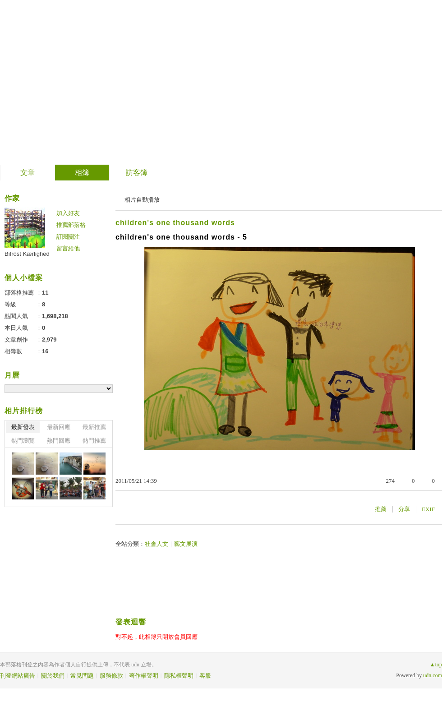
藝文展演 (186, 543)
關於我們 (52, 675)
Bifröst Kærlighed (27, 253)
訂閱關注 (68, 236)
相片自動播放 (142, 199)
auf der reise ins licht (97, 79)
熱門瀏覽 (23, 440)
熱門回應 (58, 440)
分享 (404, 509)
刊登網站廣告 (17, 675)
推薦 (381, 509)
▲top (436, 664)
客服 (205, 675)
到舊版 (206, 82)
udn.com (432, 675)
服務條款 (111, 675)
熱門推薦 (94, 440)
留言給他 (68, 248)
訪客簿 (136, 172)
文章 (27, 172)
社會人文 (156, 543)
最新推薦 (94, 427)
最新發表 (23, 427)
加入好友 (68, 213)
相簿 (82, 172)
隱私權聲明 (178, 675)
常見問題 (82, 675)
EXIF (428, 509)
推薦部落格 (71, 225)
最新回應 (58, 427)
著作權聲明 (143, 675)
